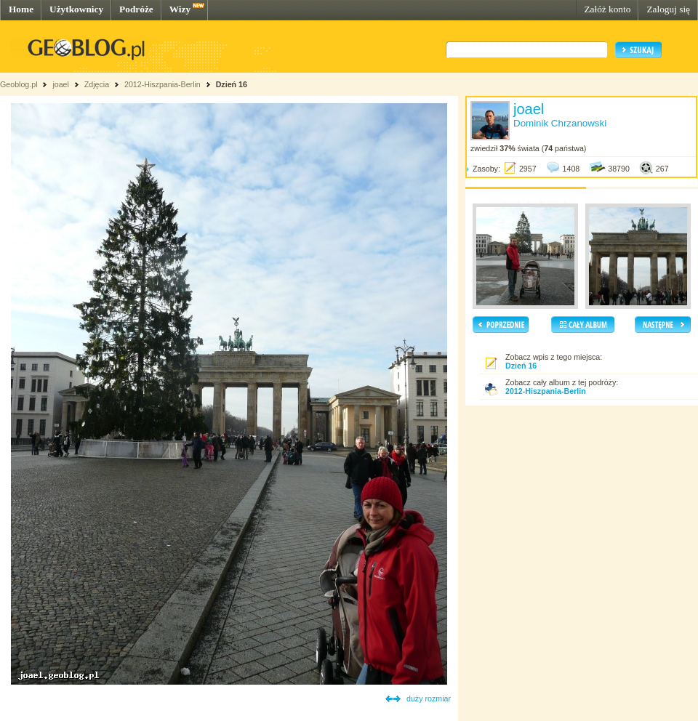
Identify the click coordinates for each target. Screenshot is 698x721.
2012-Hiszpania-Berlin (162, 84)
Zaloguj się (668, 9)
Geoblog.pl (19, 84)
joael (60, 84)
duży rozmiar (428, 698)
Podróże (136, 9)
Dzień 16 (231, 84)
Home (21, 9)
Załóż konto (607, 9)
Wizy (179, 9)
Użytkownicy (76, 9)
